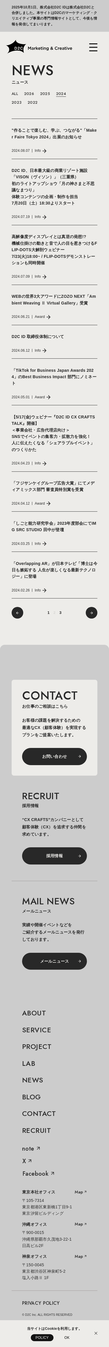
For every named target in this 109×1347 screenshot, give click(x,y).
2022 (32, 102)
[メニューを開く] (93, 47)
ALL (15, 93)
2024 (61, 93)
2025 (45, 93)
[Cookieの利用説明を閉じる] (96, 1333)
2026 (29, 93)
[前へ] (17, 613)
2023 (17, 102)
